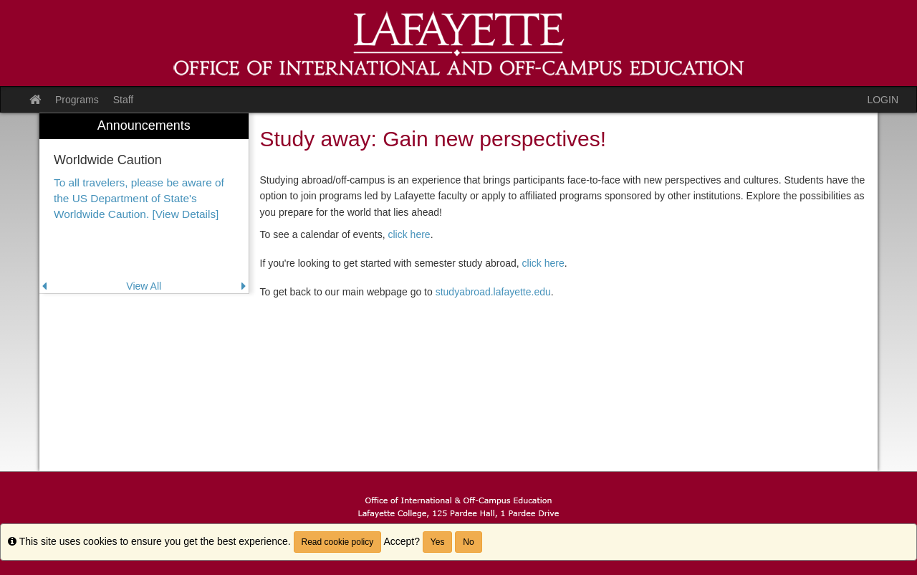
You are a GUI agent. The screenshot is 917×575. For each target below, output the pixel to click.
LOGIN (882, 99)
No (468, 542)
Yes (438, 542)
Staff (123, 99)
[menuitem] (144, 203)
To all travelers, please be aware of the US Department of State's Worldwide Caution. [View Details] (139, 198)
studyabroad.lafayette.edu (493, 292)
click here (409, 234)
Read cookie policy (338, 542)
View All (143, 286)
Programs (77, 99)
